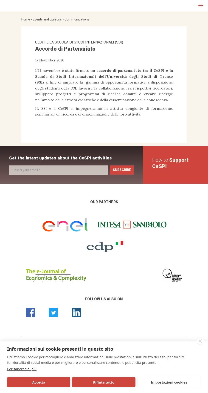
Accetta (26, 382)
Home (25, 19)
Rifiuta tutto (66, 382)
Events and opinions (47, 19)
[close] (200, 341)
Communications (77, 19)
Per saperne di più (22, 369)
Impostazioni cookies (108, 382)
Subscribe (122, 170)
